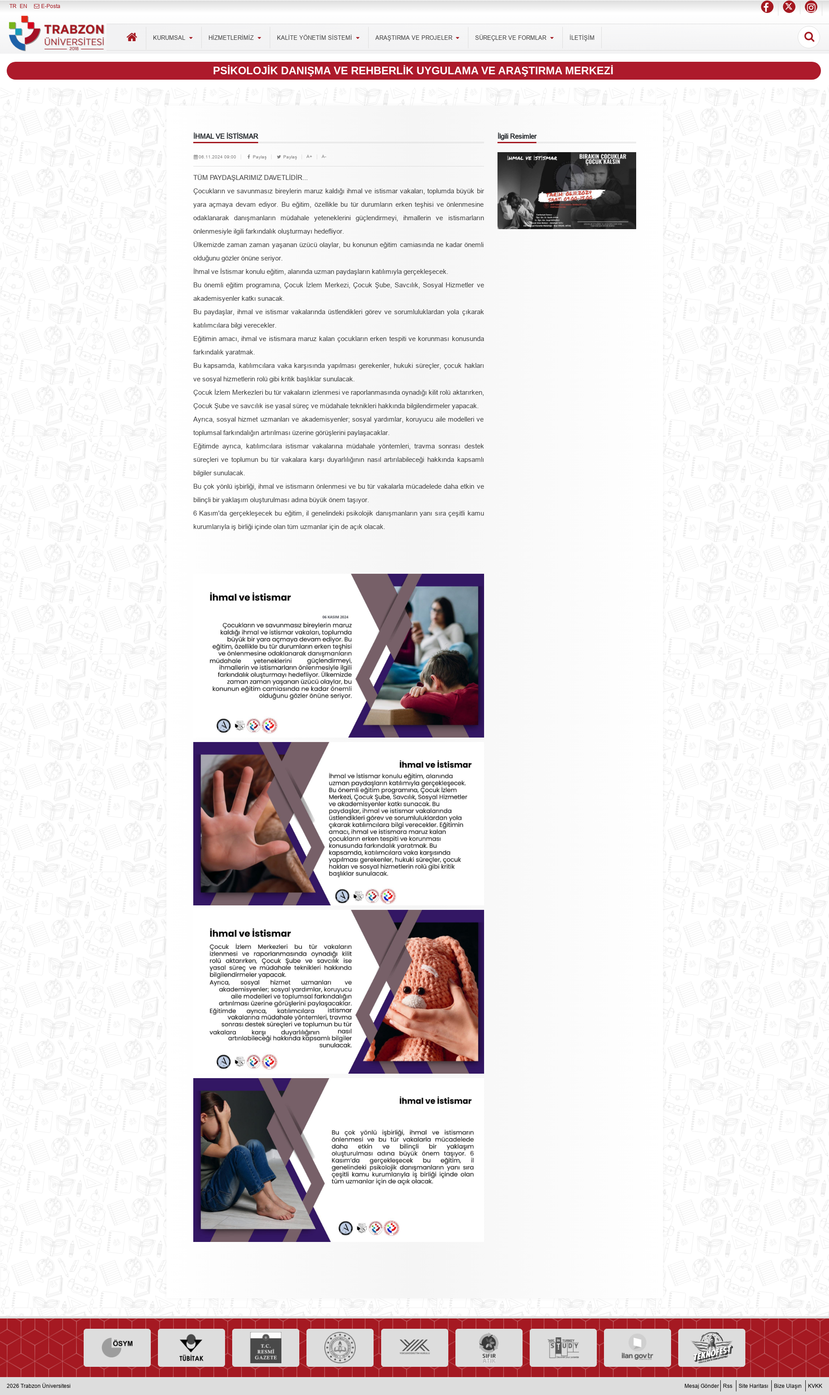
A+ (309, 156)
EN (23, 6)
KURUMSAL (174, 37)
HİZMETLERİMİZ (235, 37)
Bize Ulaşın (788, 1385)
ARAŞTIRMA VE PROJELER (418, 37)
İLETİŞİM (582, 37)
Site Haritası (753, 1385)
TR (13, 6)
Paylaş (256, 157)
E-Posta (46, 6)
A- (324, 156)
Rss (727, 1385)
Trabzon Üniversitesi (46, 1385)
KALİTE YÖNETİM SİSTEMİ (319, 37)
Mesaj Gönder (701, 1385)
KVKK (815, 1385)
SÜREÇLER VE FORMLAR (515, 37)
